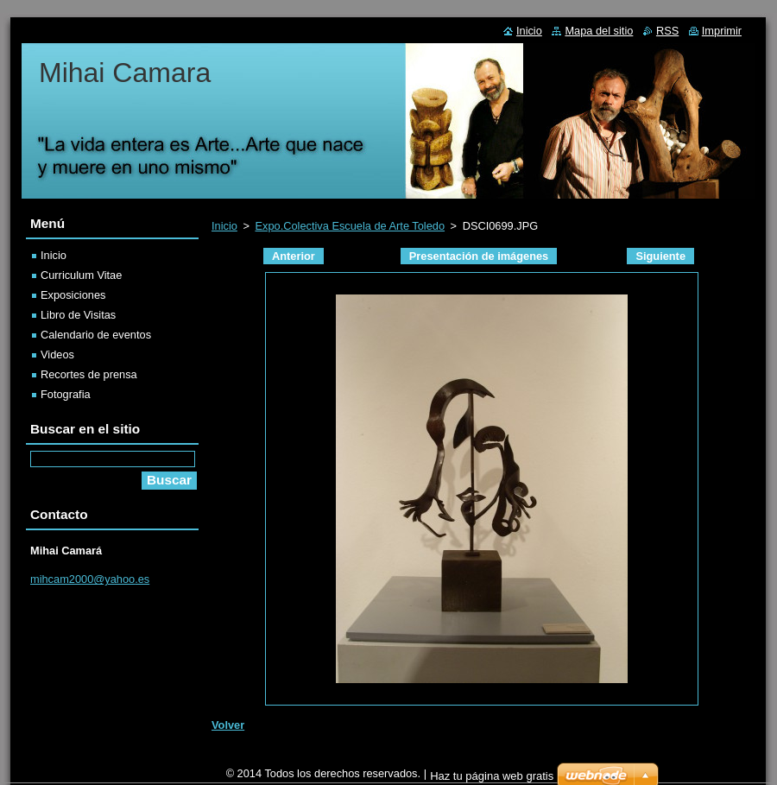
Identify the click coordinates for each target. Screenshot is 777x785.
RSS (667, 30)
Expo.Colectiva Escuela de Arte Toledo (350, 225)
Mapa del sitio (599, 30)
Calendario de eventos (96, 334)
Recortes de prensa (89, 374)
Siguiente (660, 256)
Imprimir (722, 30)
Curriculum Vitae (81, 275)
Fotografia (66, 394)
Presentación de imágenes (478, 256)
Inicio (224, 225)
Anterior (293, 256)
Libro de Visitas (78, 314)
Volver (228, 725)
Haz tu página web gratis (491, 775)
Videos (57, 354)
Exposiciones (73, 294)
